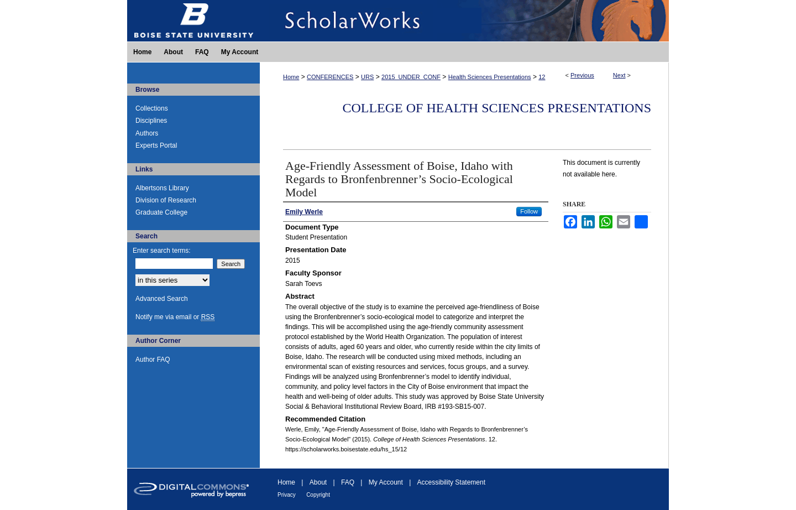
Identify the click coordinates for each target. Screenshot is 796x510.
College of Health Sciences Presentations (496, 108)
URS (367, 77)
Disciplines (151, 120)
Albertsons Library (162, 188)
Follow (529, 211)
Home (291, 77)
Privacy (286, 495)
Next (619, 75)
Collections (151, 108)
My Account (386, 482)
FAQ (347, 482)
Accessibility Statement (451, 482)
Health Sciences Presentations (489, 77)
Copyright (318, 495)
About (318, 482)
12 (541, 77)
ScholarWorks (464, 20)
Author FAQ (152, 359)
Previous (582, 75)
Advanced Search (161, 299)
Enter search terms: (162, 250)
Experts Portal (156, 145)
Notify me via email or (174, 317)
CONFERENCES (330, 77)
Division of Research (165, 200)
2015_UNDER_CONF (411, 77)
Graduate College (161, 212)
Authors (146, 133)
